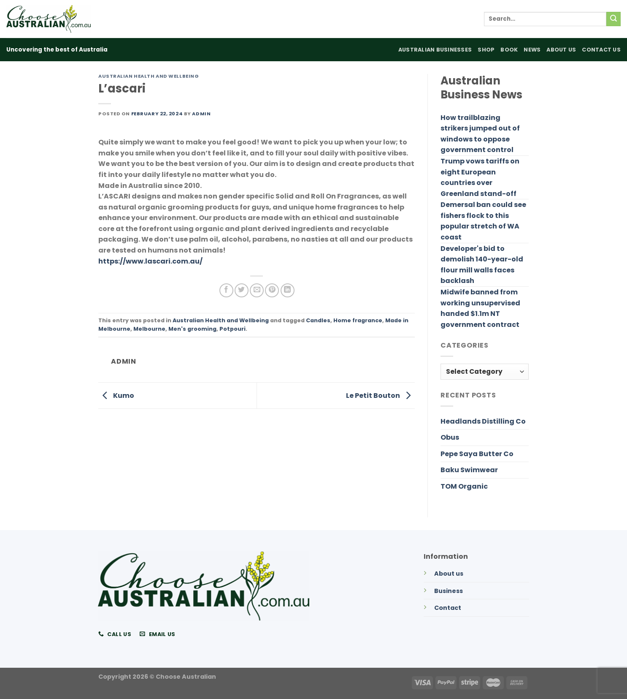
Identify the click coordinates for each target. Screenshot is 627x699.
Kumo (116, 395)
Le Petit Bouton (380, 395)
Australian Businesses (435, 49)
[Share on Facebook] (226, 290)
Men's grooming (192, 328)
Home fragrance (357, 320)
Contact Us (601, 49)
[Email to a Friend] (257, 290)
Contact (447, 608)
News (532, 49)
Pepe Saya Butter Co (477, 454)
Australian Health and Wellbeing (148, 76)
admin (201, 113)
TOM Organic (464, 486)
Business (448, 591)
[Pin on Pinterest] (272, 290)
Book (509, 49)
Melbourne (149, 328)
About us (448, 573)
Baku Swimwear (469, 470)
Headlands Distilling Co (483, 421)
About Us (561, 49)
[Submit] (613, 19)
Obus (450, 437)
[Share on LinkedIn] (288, 290)
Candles (318, 320)
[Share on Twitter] (242, 290)
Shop (486, 49)
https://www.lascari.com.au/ (150, 261)
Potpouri (232, 328)
